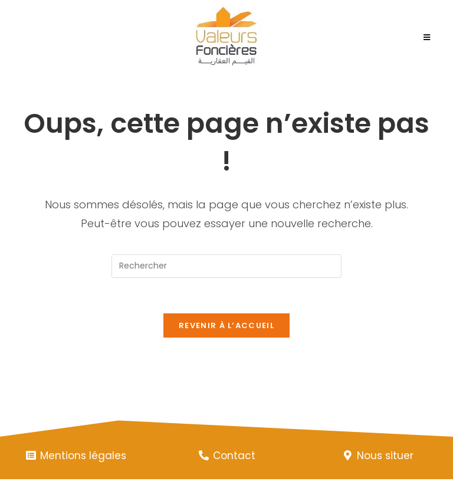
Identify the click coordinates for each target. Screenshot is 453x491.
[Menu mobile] (427, 37)
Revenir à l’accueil (226, 325)
